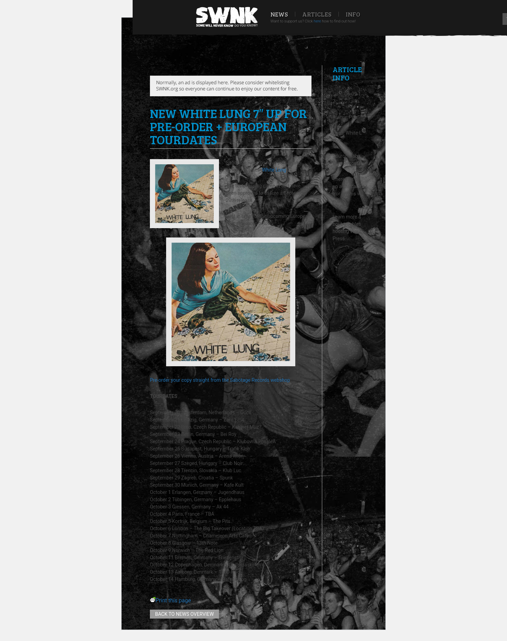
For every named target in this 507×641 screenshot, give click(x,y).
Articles (317, 14)
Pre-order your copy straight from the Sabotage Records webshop (220, 380)
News (279, 14)
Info (353, 14)
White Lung (274, 170)
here (317, 21)
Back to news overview (184, 614)
